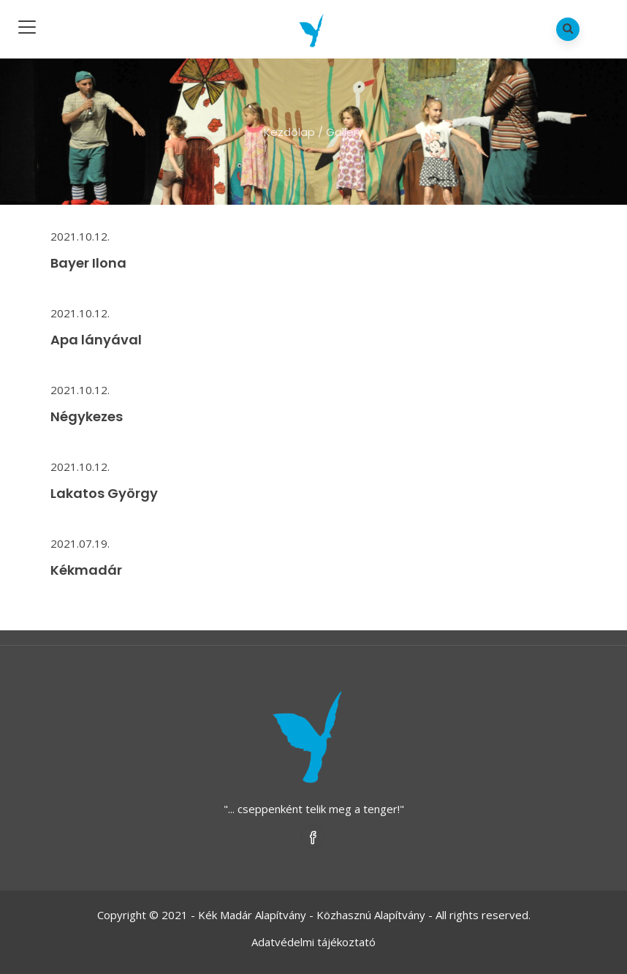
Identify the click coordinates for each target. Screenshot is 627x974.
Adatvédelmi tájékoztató (313, 942)
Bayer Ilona (88, 263)
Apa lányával (96, 340)
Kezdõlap (289, 132)
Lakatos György (104, 493)
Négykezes (86, 416)
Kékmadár (86, 570)
